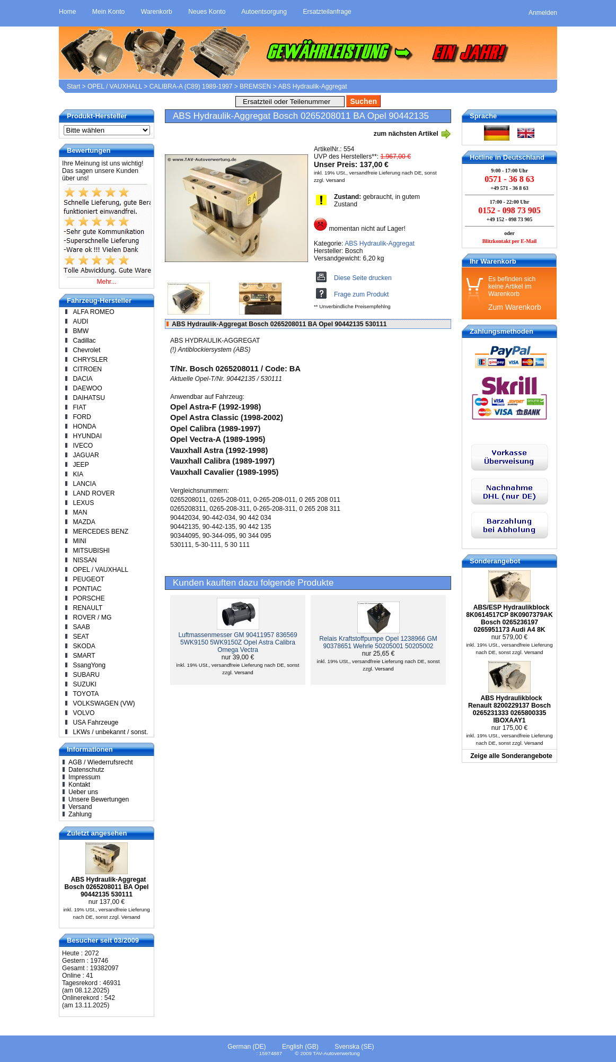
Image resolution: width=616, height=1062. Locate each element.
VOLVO (83, 713)
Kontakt (79, 784)
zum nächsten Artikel (412, 133)
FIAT (79, 407)
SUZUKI (84, 684)
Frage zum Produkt (361, 294)
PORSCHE (88, 598)
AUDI (80, 321)
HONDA (84, 426)
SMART (84, 655)
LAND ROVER (94, 493)
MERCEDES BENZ (100, 531)
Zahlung (80, 814)
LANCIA (84, 484)
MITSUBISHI (91, 550)
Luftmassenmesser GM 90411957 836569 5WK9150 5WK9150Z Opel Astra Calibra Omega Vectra (237, 642)
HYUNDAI (87, 436)
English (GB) (300, 1046)
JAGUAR (86, 455)
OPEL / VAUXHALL (114, 86)
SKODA (84, 646)
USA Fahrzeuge (95, 722)
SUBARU (86, 674)
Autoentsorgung (264, 11)
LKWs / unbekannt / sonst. (110, 732)
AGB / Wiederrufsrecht (100, 762)
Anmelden (543, 12)
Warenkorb (156, 11)
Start (73, 86)
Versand (335, 180)
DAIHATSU (89, 398)
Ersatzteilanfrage (327, 11)
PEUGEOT (88, 579)
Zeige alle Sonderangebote (511, 756)
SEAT (81, 636)
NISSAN (84, 560)
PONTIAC (87, 589)
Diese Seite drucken (363, 278)
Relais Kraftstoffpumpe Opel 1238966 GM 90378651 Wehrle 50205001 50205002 (378, 642)
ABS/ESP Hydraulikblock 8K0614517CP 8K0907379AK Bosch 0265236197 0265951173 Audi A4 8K (509, 618)
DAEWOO (87, 388)
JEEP (81, 464)
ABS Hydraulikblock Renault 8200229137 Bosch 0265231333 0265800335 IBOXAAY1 (509, 709)
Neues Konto (206, 11)
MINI (79, 541)
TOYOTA (86, 694)
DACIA (82, 378)
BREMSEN (255, 86)
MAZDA (84, 522)
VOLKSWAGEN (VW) (104, 703)
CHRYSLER (90, 359)
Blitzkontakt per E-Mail (509, 241)
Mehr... (106, 281)
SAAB (81, 627)
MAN (80, 512)
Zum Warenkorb (514, 307)
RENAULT (87, 608)
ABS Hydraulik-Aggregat (312, 86)
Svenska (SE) (354, 1046)
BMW (81, 331)
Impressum (84, 777)
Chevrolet (86, 350)
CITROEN (87, 369)
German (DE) (246, 1046)
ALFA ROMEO (93, 312)
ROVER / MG (92, 617)
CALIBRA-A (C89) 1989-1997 (191, 86)
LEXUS (83, 503)
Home (67, 11)
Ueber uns (83, 792)
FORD (82, 417)
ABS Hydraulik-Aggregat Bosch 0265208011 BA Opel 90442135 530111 (106, 887)
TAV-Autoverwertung (336, 1053)
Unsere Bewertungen (98, 799)
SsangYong (89, 665)
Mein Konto (108, 11)
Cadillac (84, 340)
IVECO (83, 445)
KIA (78, 474)
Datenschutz (86, 769)
